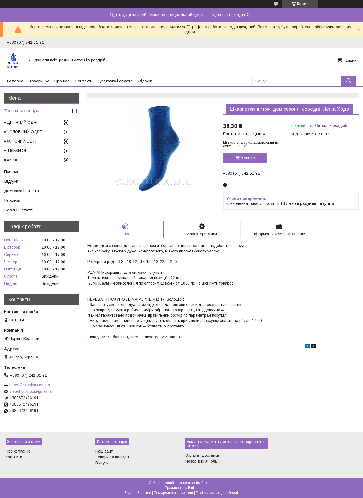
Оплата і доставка (202, 455)
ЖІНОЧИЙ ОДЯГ (22, 141)
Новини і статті (18, 210)
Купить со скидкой (230, 14)
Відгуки (145, 81)
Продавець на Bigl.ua (182, 488)
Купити (248, 158)
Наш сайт (104, 451)
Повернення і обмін (203, 461)
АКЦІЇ (12, 160)
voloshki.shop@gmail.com (32, 391)
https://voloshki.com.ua (29, 385)
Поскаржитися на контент (173, 493)
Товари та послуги (22, 110)
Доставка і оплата (115, 81)
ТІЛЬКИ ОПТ (19, 150)
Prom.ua (207, 483)
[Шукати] (348, 81)
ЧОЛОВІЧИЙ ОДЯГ (24, 132)
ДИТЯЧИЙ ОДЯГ (22, 122)
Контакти (83, 81)
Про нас (62, 81)
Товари (36, 81)
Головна (15, 81)
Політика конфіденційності (217, 493)
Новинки (12, 200)
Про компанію (18, 451)
